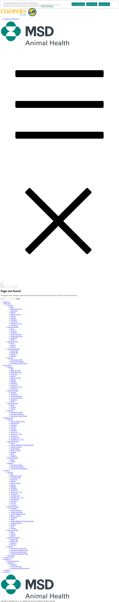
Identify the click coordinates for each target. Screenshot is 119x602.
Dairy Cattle (7, 365)
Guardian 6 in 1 (15, 438)
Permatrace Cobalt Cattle (18, 548)
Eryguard (13, 429)
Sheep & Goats (8, 418)
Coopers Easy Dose (17, 336)
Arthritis (13, 427)
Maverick (13, 452)
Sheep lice (14, 565)
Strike (12, 454)
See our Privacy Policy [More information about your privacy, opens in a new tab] (47, 6)
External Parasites (13, 327)
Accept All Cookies (104, 4)
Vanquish (13, 456)
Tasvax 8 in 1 (14, 325)
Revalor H (14, 354)
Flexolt (13, 443)
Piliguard (13, 318)
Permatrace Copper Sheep (19, 469)
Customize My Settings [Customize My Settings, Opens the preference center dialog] (78, 4)
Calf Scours (14, 311)
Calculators (10, 563)
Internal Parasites (12, 342)
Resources (7, 559)
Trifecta (13, 347)
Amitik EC (13, 331)
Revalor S (13, 356)
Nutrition (10, 358)
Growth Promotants (13, 349)
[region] (59, 4)
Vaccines (10, 305)
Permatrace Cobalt (16, 360)
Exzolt (12, 329)
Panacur (13, 345)
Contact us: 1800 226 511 (11, 19)
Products (7, 470)
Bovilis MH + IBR (15, 371)
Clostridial (14, 320)
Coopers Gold (15, 449)
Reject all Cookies (91, 4)
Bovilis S (13, 313)
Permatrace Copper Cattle (19, 363)
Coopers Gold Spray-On (18, 514)
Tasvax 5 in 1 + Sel (16, 323)
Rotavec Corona (15, 314)
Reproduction (15, 423)
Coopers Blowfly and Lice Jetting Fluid (22, 445)
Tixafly (12, 340)
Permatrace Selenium (17, 362)
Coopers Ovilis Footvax (18, 421)
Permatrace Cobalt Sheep (19, 552)
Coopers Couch (9, 557)
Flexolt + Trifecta (16, 450)
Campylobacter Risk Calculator (20, 568)
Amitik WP (14, 333)
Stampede (14, 338)
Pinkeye (13, 316)
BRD (12, 307)
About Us (7, 302)
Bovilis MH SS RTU (16, 309)
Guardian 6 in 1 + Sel (17, 440)
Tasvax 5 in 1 (14, 322)
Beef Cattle (7, 304)
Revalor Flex (14, 351)
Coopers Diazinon (16, 334)
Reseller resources (13, 561)
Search (18, 298)
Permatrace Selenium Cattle (19, 550)
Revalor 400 (14, 353)
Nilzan (12, 343)
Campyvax (14, 425)
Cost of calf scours (16, 566)
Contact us (7, 570)
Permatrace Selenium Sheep (19, 554)
